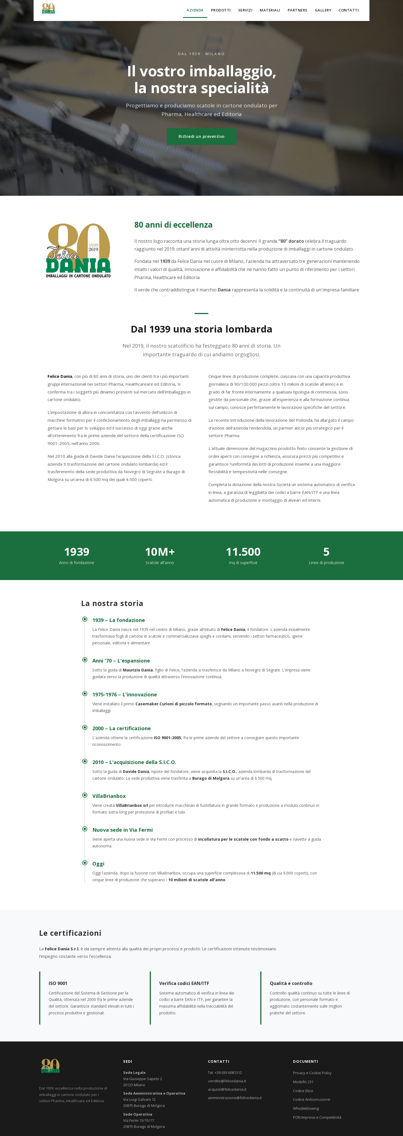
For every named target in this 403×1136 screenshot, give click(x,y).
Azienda (195, 10)
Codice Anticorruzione (311, 1099)
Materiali (270, 10)
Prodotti (221, 10)
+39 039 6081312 (228, 1072)
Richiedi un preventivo (202, 136)
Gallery (323, 10)
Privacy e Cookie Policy (312, 1072)
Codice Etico (303, 1090)
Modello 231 (303, 1081)
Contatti (349, 10)
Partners (298, 10)
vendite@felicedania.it (227, 1080)
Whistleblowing (306, 1108)
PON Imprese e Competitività (317, 1117)
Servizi (245, 10)
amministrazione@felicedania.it (235, 1097)
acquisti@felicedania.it (227, 1089)
